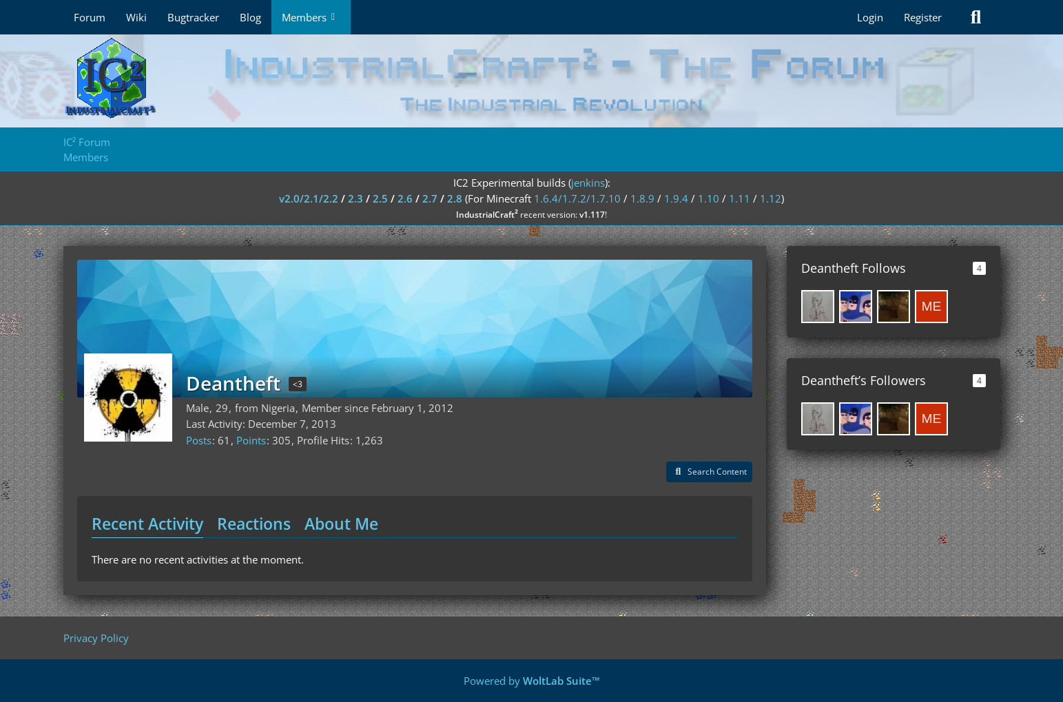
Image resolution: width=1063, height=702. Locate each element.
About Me (341, 524)
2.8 (454, 198)
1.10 (708, 198)
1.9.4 (676, 198)
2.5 (380, 198)
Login (870, 17)
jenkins (588, 182)
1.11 (739, 198)
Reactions (254, 524)
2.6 (405, 198)
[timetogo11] (893, 306)
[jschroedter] (855, 306)
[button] (709, 472)
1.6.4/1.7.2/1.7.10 (577, 198)
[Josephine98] (817, 306)
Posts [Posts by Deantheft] (198, 440)
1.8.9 (642, 198)
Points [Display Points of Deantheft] (251, 440)
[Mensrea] (931, 306)
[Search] (976, 17)
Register (923, 17)
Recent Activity (147, 524)
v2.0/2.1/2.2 (308, 198)
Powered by (532, 681)
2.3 (355, 198)
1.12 (770, 198)
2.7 (429, 198)
